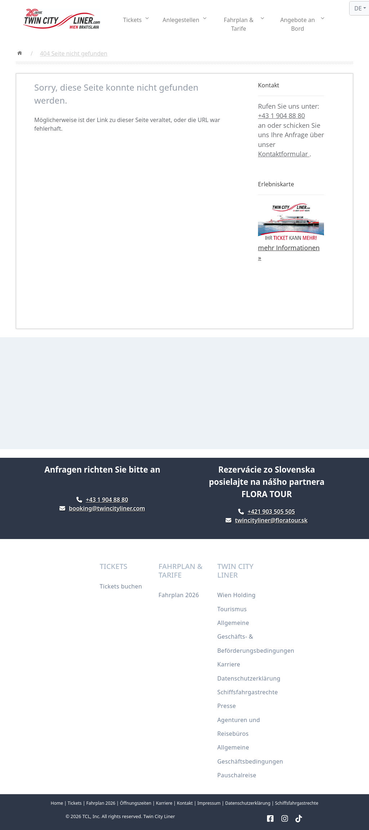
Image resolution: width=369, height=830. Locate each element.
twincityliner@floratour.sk (271, 520)
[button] (136, 20)
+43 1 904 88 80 (281, 115)
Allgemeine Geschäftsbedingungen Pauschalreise (250, 761)
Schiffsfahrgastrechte (247, 692)
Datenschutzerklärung (248, 678)
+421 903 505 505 (271, 512)
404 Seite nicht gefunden (73, 53)
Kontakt (185, 803)
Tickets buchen (121, 586)
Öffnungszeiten (135, 803)
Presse (226, 706)
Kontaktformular (284, 153)
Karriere (228, 664)
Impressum (209, 803)
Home (57, 803)
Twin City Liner (159, 816)
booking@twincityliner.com (107, 508)
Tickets (75, 803)
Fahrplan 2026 (179, 595)
